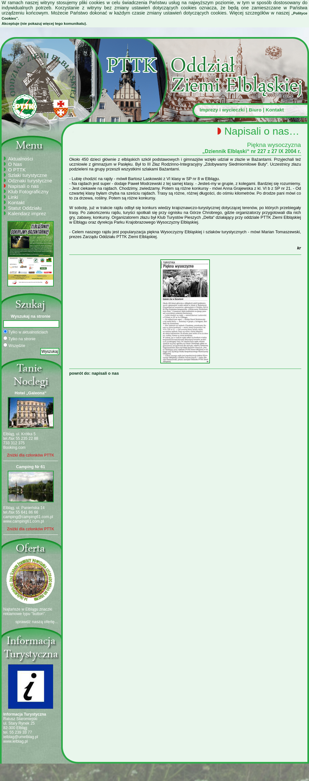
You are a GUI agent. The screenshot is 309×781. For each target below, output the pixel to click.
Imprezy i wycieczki (222, 109)
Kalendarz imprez (27, 213)
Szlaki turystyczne (27, 175)
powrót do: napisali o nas (94, 373)
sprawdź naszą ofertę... (36, 621)
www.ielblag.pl (15, 741)
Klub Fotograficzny (28, 191)
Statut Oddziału (25, 208)
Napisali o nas (23, 186)
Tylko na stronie (19, 338)
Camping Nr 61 (30, 466)
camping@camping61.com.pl (28, 517)
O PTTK (17, 169)
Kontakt (275, 109)
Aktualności (20, 158)
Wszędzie (14, 345)
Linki (13, 197)
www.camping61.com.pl (23, 521)
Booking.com (14, 447)
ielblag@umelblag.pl (20, 737)
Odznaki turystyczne (30, 180)
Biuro (255, 109)
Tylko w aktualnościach (25, 331)
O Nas (15, 164)
